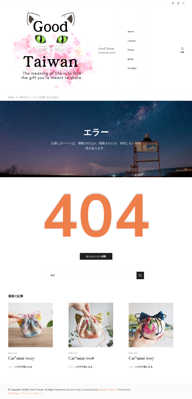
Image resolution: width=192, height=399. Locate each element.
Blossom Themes (108, 389)
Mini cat (12, 353)
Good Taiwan (106, 48)
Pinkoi (131, 50)
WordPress (14, 393)
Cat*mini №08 (81, 358)
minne (131, 31)
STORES (132, 68)
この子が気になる (23, 367)
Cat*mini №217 (21, 358)
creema (131, 41)
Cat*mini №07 (141, 358)
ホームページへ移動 (96, 256)
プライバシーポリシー (32, 393)
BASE (131, 59)
